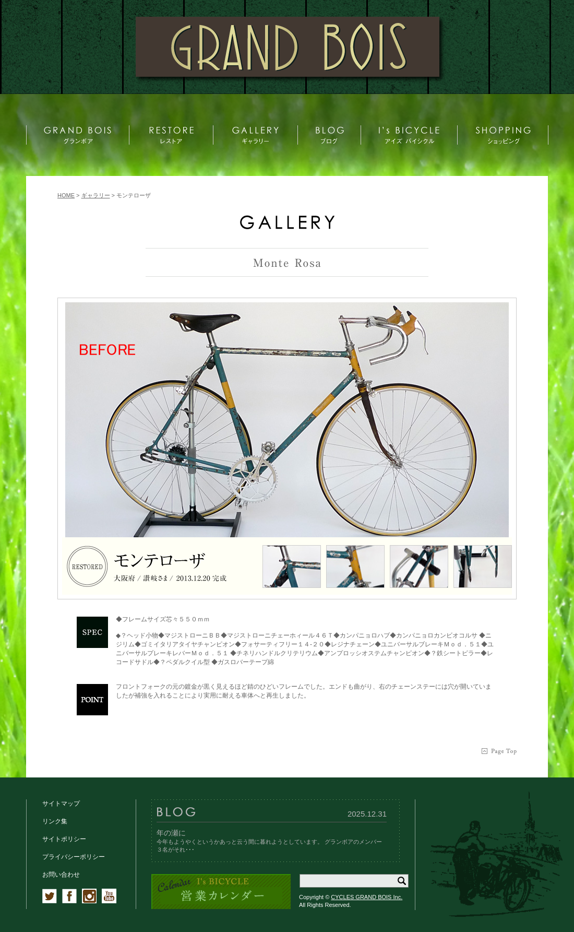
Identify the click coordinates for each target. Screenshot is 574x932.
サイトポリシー (64, 839)
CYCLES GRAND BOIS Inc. (366, 897)
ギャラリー (95, 195)
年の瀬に (171, 833)
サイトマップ (61, 803)
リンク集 (54, 821)
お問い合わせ (61, 874)
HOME (66, 195)
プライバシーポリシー (73, 856)
